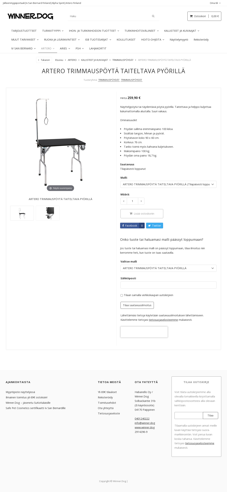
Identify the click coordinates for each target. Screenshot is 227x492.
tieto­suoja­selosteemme (163, 319)
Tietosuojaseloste (109, 413)
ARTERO (46, 48)
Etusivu (59, 59)
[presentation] (144, 331)
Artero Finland (73, 3)
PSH (78, 48)
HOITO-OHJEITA (151, 39)
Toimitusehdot (107, 402)
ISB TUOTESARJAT (96, 39)
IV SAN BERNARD (22, 48)
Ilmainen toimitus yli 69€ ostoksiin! (26, 397)
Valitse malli (129, 261)
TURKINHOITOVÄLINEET (140, 30)
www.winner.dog (145, 427)
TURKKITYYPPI (51, 30)
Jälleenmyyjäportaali (14, 3)
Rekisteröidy (201, 39)
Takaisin (45, 59)
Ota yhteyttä (106, 408)
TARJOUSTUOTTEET (24, 30)
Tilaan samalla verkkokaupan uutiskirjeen (147, 295)
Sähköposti (128, 278)
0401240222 (142, 418)
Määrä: (125, 194)
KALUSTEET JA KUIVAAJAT (180, 30)
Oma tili (214, 3)
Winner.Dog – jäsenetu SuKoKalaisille (28, 402)
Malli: (124, 177)
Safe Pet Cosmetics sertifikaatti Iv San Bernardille (36, 408)
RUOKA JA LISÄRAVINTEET (60, 39)
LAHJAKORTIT (97, 48)
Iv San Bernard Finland (38, 3)
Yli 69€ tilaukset (107, 392)
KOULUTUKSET (126, 39)
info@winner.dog (145, 423)
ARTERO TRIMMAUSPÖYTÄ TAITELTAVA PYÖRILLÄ (164, 59)
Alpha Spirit (58, 3)
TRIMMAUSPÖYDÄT (122, 59)
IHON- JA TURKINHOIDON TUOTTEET (92, 30)
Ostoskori (204, 16)
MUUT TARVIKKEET (23, 39)
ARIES (63, 48)
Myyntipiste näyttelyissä (20, 392)
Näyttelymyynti (179, 39)
